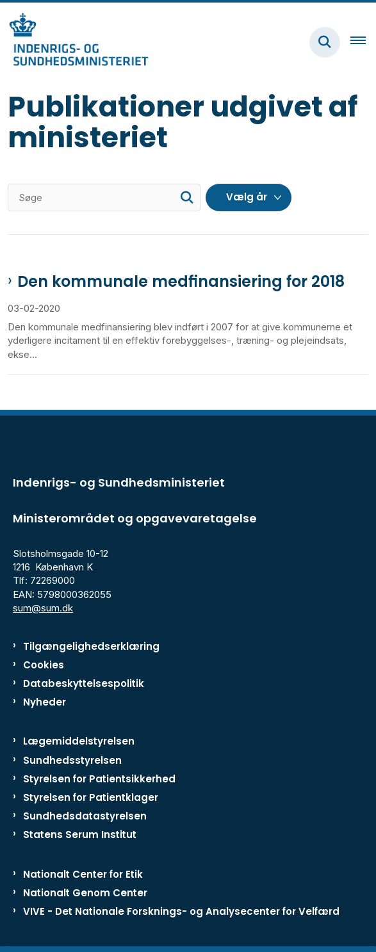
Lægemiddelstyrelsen (79, 741)
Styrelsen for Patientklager (90, 797)
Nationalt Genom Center (85, 893)
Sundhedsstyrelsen (72, 760)
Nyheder (44, 702)
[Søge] (104, 197)
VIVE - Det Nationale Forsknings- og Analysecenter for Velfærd (181, 911)
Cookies (43, 665)
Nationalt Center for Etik (83, 874)
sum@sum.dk (43, 608)
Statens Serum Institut (79, 834)
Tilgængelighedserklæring (91, 646)
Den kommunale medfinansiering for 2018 (181, 281)
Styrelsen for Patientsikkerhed (99, 779)
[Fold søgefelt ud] (324, 42)
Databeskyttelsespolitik (83, 683)
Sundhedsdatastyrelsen (85, 816)
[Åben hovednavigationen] (363, 42)
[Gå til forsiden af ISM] (74, 42)
